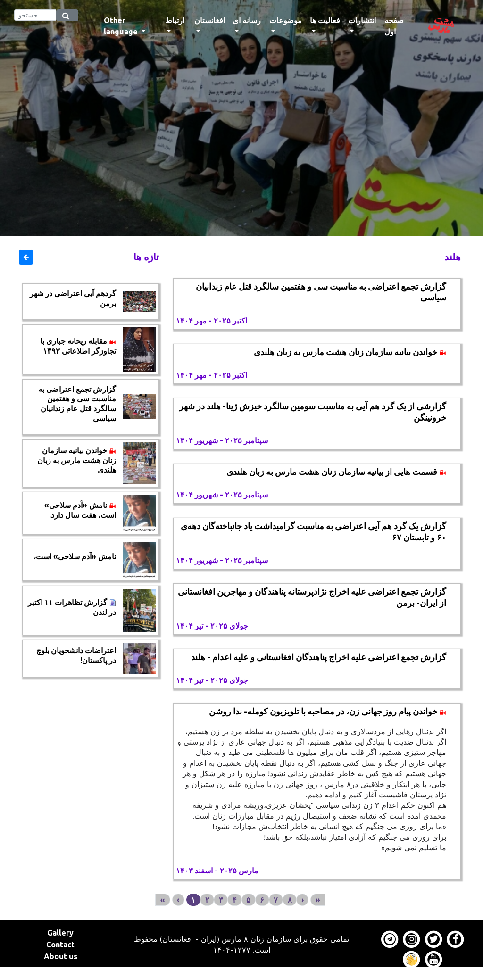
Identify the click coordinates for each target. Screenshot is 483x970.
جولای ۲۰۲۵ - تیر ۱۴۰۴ (212, 626)
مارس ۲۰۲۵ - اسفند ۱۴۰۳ (217, 870)
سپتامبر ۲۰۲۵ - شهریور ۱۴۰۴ (222, 440)
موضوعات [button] (285, 20)
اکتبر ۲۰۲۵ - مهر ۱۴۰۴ (211, 320)
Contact (60, 944)
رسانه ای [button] (247, 20)
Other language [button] (122, 26)
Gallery (60, 933)
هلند (452, 256)
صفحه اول (399, 26)
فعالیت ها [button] (325, 20)
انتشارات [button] (362, 20)
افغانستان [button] (209, 20)
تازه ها (146, 256)
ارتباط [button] (174, 20)
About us (60, 956)
